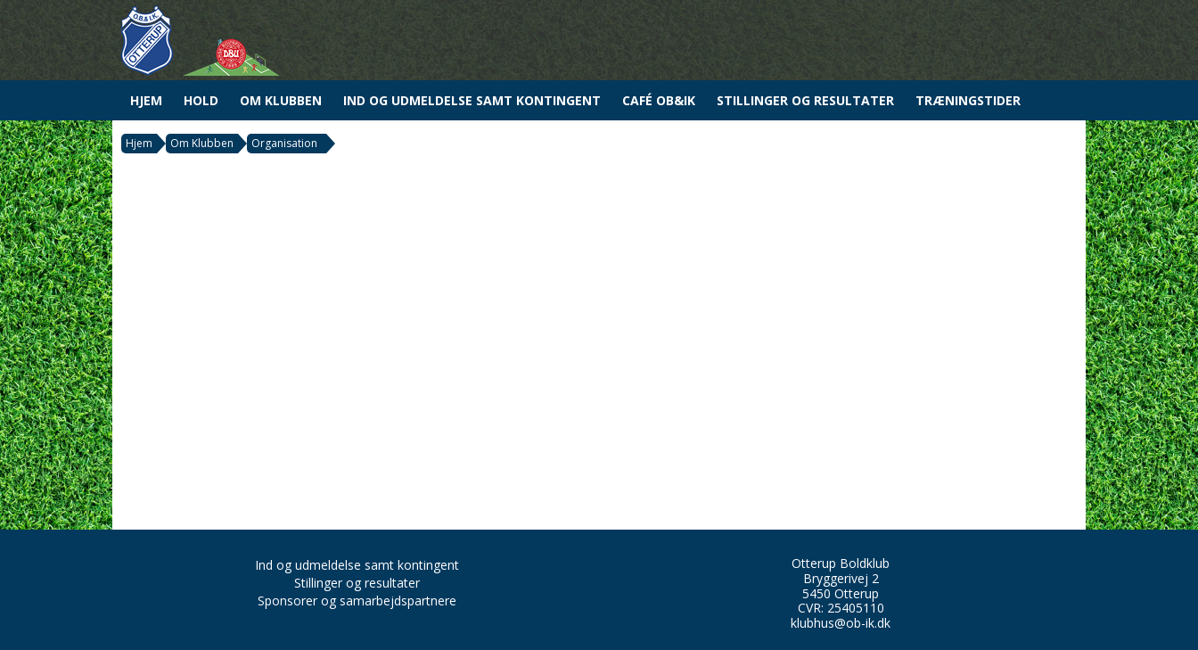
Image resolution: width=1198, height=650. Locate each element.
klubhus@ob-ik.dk (840, 622)
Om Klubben (281, 100)
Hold (201, 100)
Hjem (146, 100)
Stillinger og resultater (805, 100)
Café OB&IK (658, 100)
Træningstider (968, 100)
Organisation (284, 143)
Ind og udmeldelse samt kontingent (472, 100)
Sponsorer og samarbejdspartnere (357, 600)
